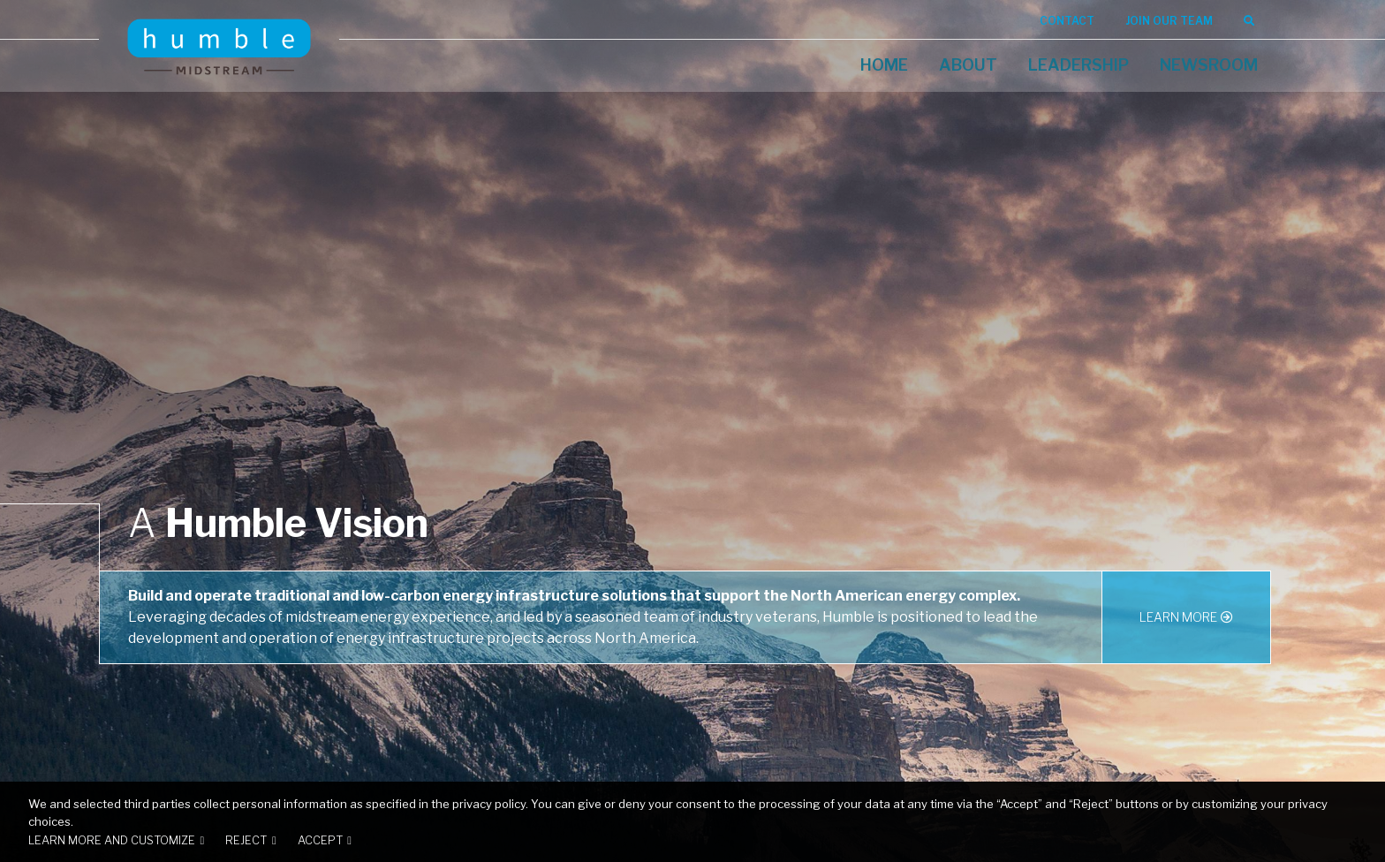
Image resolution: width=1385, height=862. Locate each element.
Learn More (1178, 616)
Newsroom (1209, 65)
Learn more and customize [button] (111, 840)
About (968, 65)
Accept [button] (320, 840)
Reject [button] (246, 840)
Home (884, 65)
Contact (1067, 20)
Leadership (1078, 65)
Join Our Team (1169, 20)
